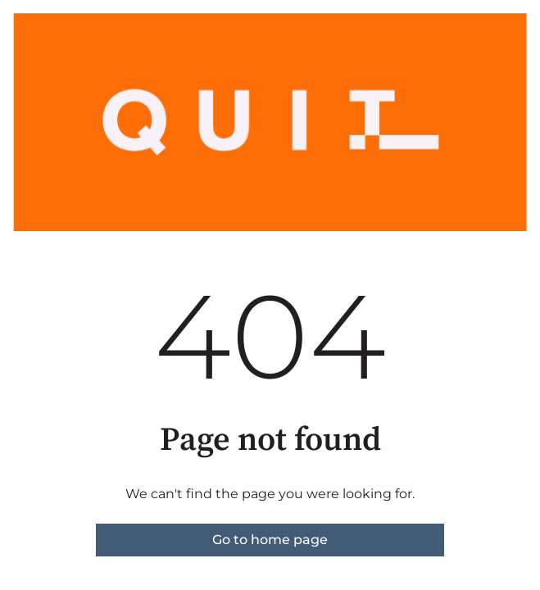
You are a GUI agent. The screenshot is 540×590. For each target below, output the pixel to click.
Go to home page (270, 539)
